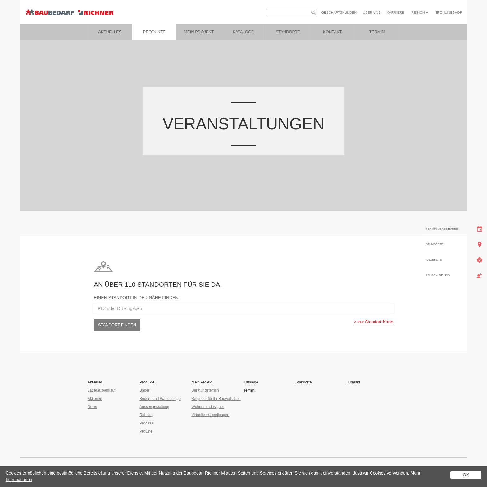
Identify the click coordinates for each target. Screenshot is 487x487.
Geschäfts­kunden (339, 12)
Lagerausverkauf (101, 390)
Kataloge (251, 382)
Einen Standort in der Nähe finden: (137, 297)
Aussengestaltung (154, 407)
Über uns (371, 12)
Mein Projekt (199, 32)
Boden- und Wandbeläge (159, 399)
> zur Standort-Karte (373, 321)
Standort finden (117, 324)
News (92, 407)
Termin (249, 390)
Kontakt (354, 382)
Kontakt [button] (332, 32)
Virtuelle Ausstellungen (210, 415)
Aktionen (95, 399)
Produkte (154, 32)
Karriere (395, 12)
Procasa (146, 423)
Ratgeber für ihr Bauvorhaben (216, 399)
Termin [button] (377, 32)
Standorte (303, 382)
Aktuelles (109, 32)
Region (419, 12)
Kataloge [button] (243, 32)
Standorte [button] (287, 32)
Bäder (144, 390)
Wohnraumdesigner (208, 407)
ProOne (145, 431)
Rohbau (145, 415)
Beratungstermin (205, 390)
